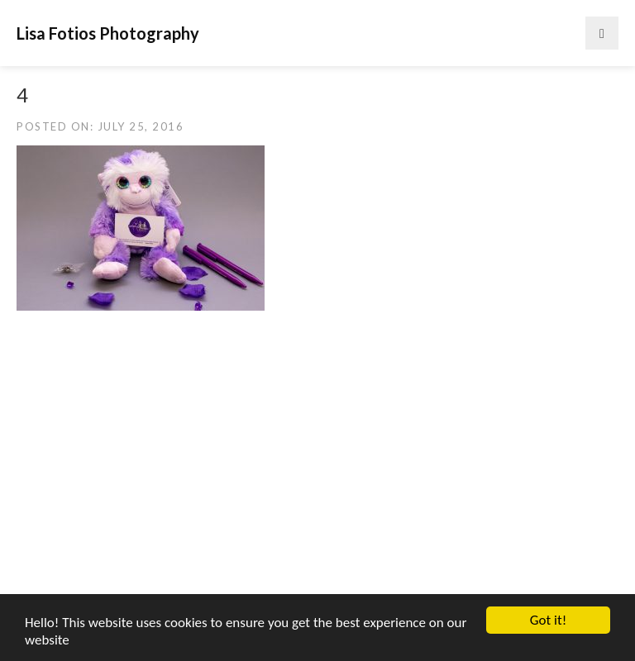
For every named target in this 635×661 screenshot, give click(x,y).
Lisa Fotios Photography (108, 33)
